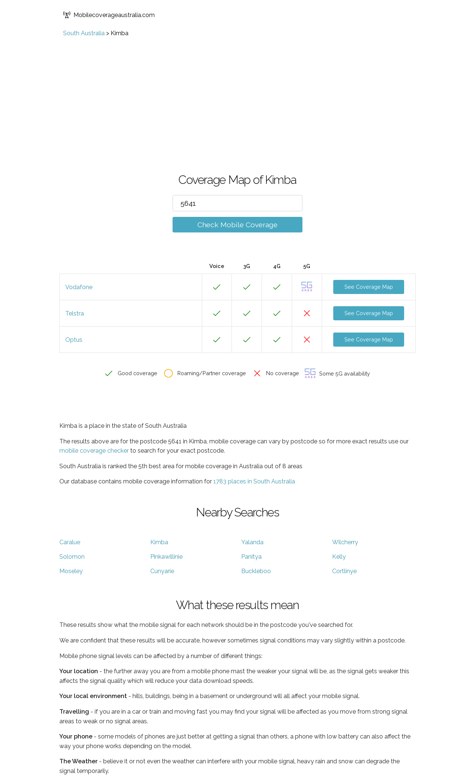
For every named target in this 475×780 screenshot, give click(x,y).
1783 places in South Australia (254, 481)
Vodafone (78, 287)
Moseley (71, 571)
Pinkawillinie (166, 556)
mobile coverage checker (94, 450)
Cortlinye (344, 571)
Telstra (74, 313)
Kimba (159, 542)
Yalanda (252, 542)
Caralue (69, 542)
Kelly (339, 556)
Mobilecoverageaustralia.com (109, 15)
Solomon (72, 556)
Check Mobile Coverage (237, 225)
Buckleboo (256, 571)
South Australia (84, 33)
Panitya (251, 556)
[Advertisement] (237, 92)
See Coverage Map (368, 287)
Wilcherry (345, 542)
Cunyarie (162, 571)
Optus (73, 339)
